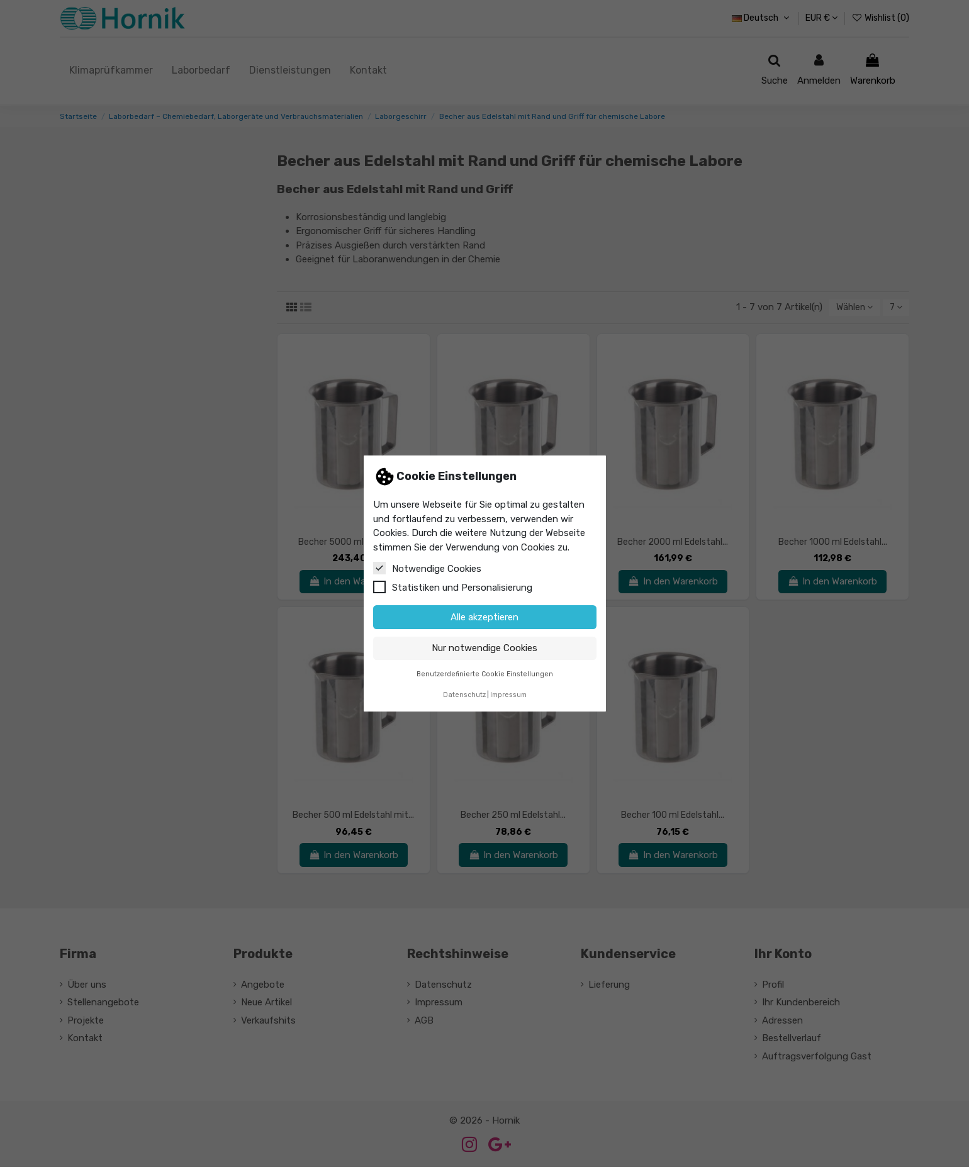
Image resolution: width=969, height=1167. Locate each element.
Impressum (508, 695)
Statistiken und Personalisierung (452, 587)
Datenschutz (464, 695)
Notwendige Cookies (427, 568)
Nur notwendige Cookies (484, 648)
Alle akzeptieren (484, 617)
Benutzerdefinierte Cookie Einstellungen (485, 674)
